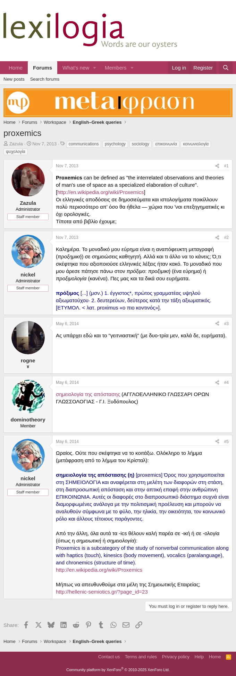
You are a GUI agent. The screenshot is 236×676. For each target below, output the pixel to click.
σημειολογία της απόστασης (88, 394)
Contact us (109, 656)
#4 (226, 382)
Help (199, 656)
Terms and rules (141, 656)
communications (84, 144)
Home (16, 68)
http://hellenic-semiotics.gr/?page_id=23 (102, 592)
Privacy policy (175, 656)
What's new (75, 68)
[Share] (217, 166)
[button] (95, 67)
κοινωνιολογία (196, 144)
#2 (226, 237)
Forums (42, 68)
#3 (226, 323)
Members (116, 68)
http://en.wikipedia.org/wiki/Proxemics (100, 192)
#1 (226, 165)
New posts (14, 79)
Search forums (45, 79)
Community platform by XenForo (118, 670)
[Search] (226, 67)
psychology (115, 144)
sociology (140, 144)
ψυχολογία (15, 151)
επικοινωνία (166, 144)
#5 (226, 441)
